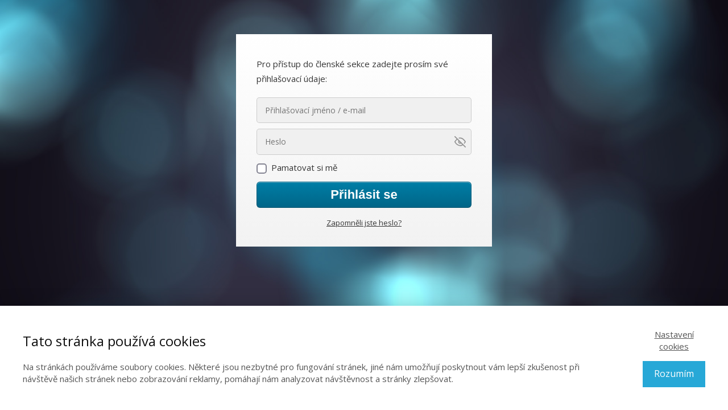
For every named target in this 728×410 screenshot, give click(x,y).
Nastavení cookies (674, 340)
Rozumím (674, 373)
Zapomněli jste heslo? (364, 223)
